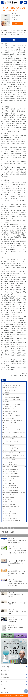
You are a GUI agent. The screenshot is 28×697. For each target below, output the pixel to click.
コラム (3, 684)
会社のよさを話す (9, 532)
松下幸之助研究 (5, 677)
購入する (17, 23)
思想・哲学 (4, 674)
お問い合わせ (4, 692)
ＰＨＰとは (4, 681)
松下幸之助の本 (5, 670)
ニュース (3, 688)
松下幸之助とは (5, 667)
